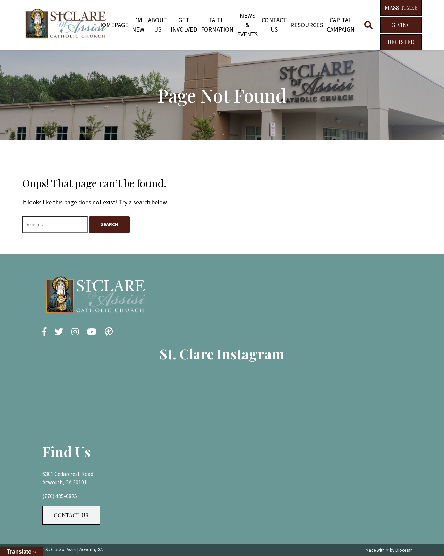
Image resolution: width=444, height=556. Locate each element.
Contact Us (274, 25)
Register (401, 41)
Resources (306, 25)
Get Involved (184, 25)
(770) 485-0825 (59, 496)
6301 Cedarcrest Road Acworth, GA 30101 (67, 478)
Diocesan (404, 550)
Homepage (113, 25)
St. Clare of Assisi (60, 550)
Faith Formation (217, 25)
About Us (157, 25)
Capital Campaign (341, 25)
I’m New (138, 25)
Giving (401, 24)
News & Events (247, 25)
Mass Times (401, 7)
